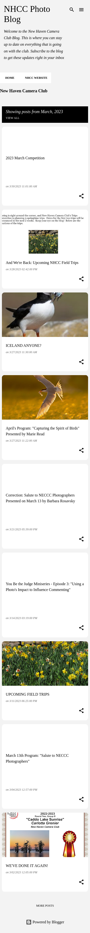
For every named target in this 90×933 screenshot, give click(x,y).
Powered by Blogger (45, 922)
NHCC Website (35, 78)
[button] (81, 196)
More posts (45, 905)
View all (12, 118)
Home (8, 78)
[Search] (72, 9)
